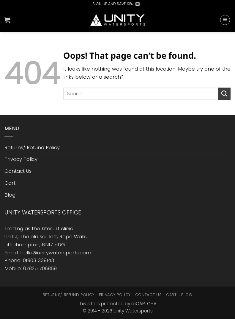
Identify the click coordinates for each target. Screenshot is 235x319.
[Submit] (224, 94)
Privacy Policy (20, 159)
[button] (138, 4)
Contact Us (17, 171)
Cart (9, 182)
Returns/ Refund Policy (32, 147)
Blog (9, 194)
